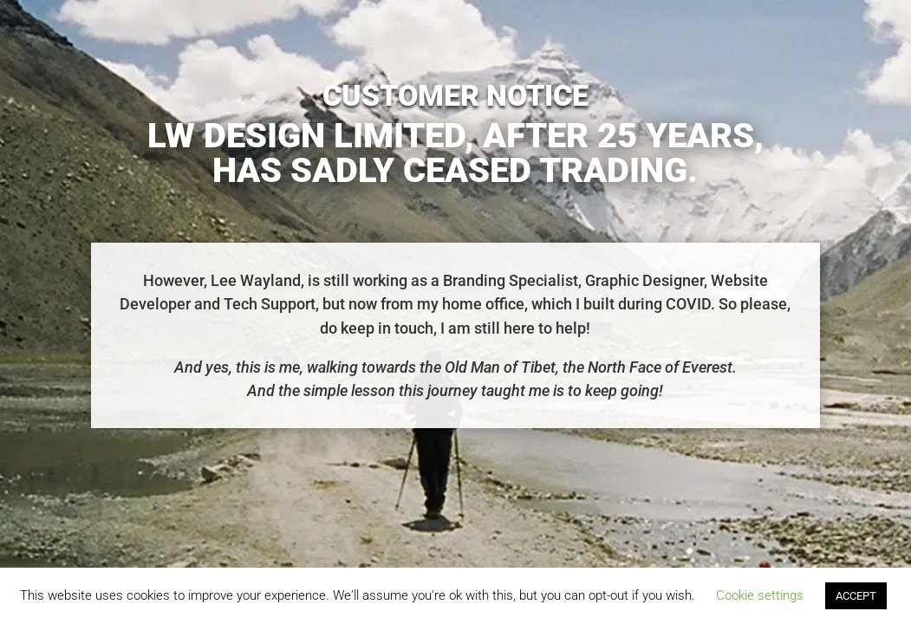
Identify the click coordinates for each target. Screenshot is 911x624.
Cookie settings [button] (760, 595)
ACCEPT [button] (856, 595)
